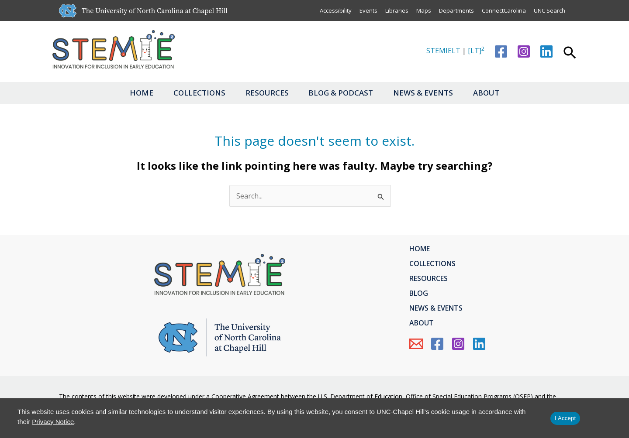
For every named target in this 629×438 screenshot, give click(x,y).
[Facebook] (501, 51)
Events (368, 10)
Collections (197, 93)
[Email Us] (416, 344)
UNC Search (549, 10)
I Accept (565, 418)
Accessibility (336, 10)
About (491, 93)
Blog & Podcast (342, 93)
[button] (570, 53)
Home (137, 93)
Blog (418, 293)
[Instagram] (524, 51)
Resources (266, 93)
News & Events (426, 93)
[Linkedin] (546, 51)
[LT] (476, 50)
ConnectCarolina (504, 10)
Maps (423, 10)
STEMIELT (443, 50)
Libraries (396, 10)
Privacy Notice (53, 421)
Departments (456, 10)
